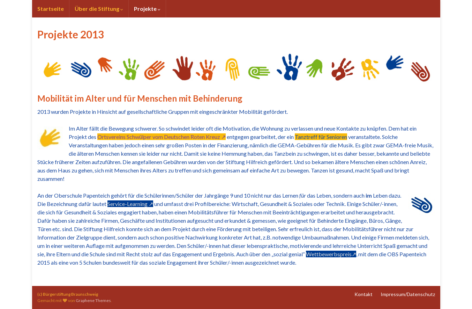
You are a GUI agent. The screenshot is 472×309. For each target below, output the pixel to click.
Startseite (50, 8)
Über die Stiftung (99, 8)
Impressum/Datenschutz (408, 294)
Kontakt (363, 294)
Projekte (147, 8)
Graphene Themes (93, 300)
